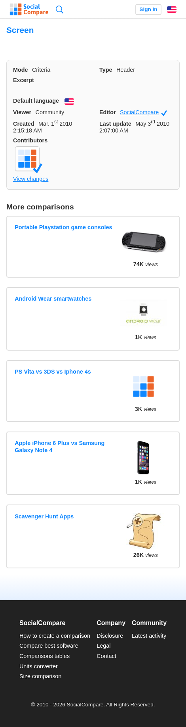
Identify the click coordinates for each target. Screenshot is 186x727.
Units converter (38, 666)
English (172, 9)
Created (23, 124)
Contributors (30, 140)
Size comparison (40, 676)
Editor (107, 112)
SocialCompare (143, 112)
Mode (20, 70)
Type (105, 70)
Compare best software (48, 646)
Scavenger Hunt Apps (44, 516)
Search (59, 9)
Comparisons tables (44, 656)
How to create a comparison (54, 636)
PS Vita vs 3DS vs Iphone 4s (53, 371)
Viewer (22, 112)
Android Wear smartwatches (53, 298)
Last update (115, 124)
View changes (30, 179)
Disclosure (110, 636)
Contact (106, 656)
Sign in (148, 9)
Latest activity (149, 636)
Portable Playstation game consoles (63, 227)
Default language (36, 101)
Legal (103, 646)
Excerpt (23, 80)
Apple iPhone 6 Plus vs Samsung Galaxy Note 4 (59, 446)
